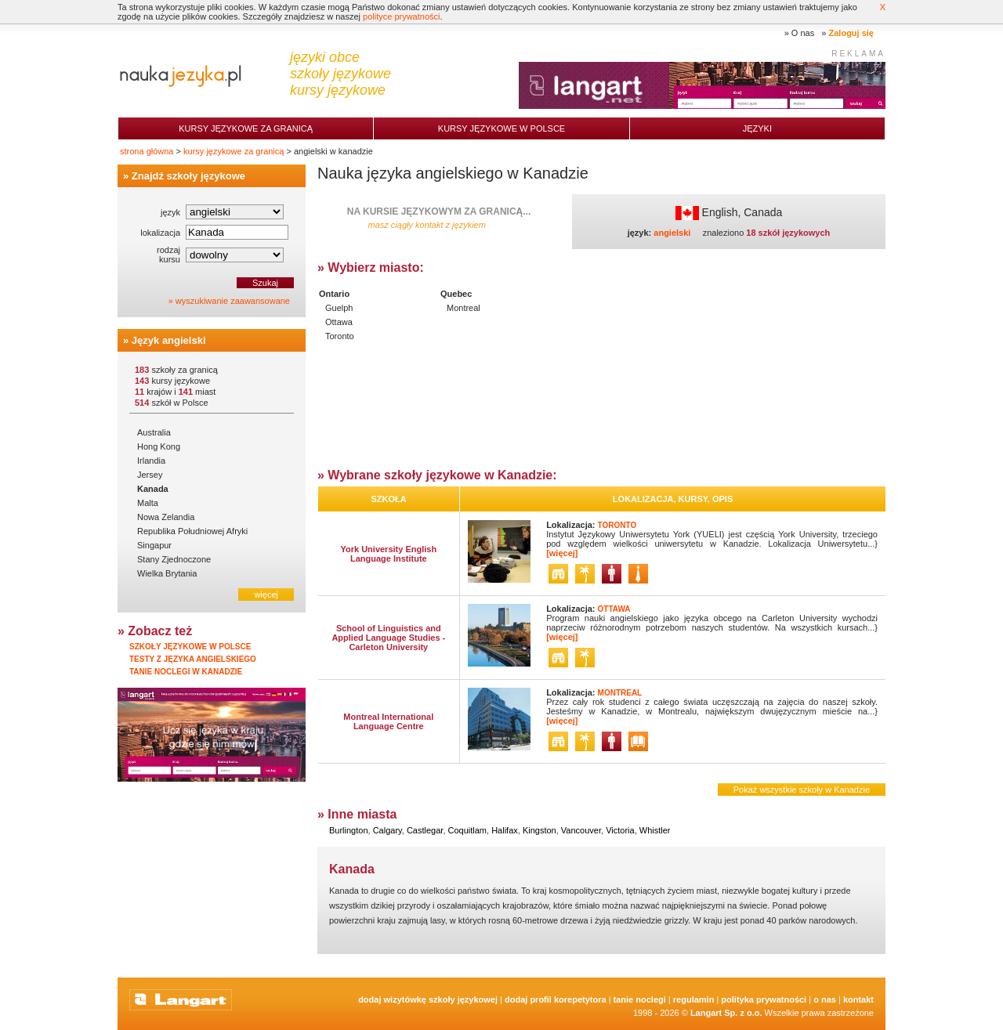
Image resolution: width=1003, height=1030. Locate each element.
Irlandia (151, 460)
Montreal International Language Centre (388, 721)
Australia (154, 432)
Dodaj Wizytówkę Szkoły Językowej (428, 999)
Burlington (348, 830)
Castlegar (425, 830)
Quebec (456, 293)
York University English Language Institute (388, 553)
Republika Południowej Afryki (192, 531)
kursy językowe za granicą (233, 151)
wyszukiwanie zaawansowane (233, 300)
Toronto (339, 336)
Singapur (154, 545)
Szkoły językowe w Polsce (190, 646)
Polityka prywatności (763, 999)
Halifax (504, 830)
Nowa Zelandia (165, 517)
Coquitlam (467, 830)
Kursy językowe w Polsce (501, 128)
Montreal (463, 308)
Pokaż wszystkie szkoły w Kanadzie (801, 789)
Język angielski (169, 340)
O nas (802, 33)
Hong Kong (158, 446)
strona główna (147, 151)
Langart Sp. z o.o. (726, 1012)
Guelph (339, 308)
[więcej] (562, 553)
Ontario (334, 293)
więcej (266, 594)
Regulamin (694, 999)
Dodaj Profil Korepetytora (556, 999)
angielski (672, 232)
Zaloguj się (851, 33)
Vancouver (581, 830)
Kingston (539, 830)
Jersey (149, 474)
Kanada (152, 488)
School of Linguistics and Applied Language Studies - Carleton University (388, 637)
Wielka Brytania (167, 573)
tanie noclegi (640, 999)
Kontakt (858, 999)
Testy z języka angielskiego (192, 659)
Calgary (387, 830)
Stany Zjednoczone (174, 559)
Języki (757, 128)
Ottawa (339, 322)
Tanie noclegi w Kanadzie (185, 671)
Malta (147, 503)
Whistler (655, 830)
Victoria (620, 830)
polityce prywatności (401, 16)
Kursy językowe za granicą (246, 128)
